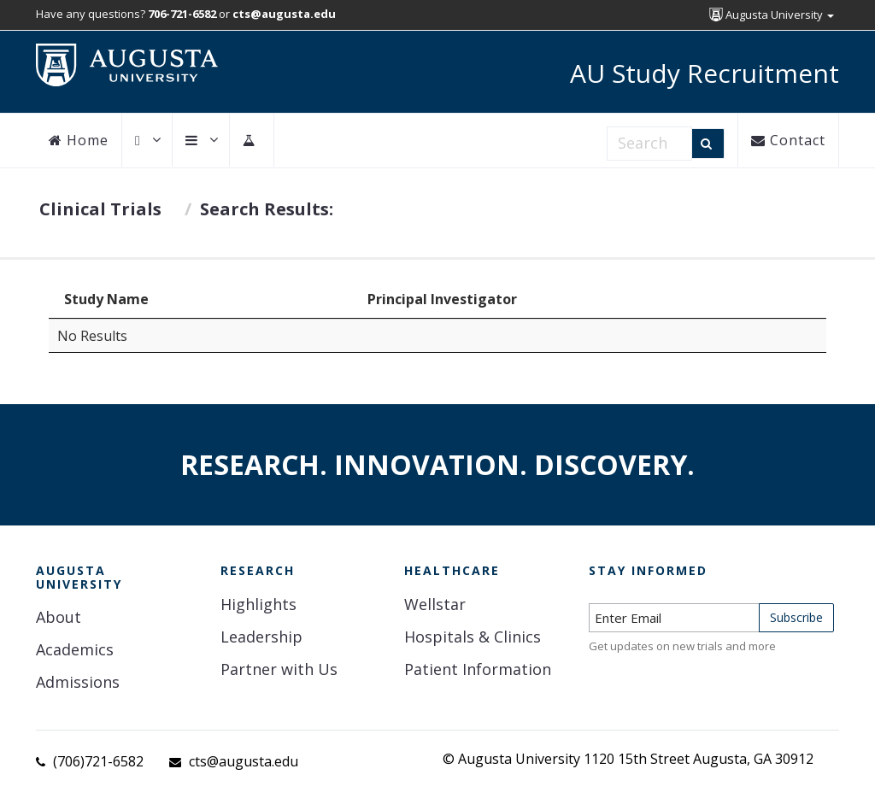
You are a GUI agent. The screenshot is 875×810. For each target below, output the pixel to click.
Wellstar (435, 604)
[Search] (708, 143)
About (58, 617)
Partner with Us (279, 669)
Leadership (261, 636)
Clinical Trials (100, 208)
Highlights (258, 604)
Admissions (78, 682)
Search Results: (266, 208)
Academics (75, 649)
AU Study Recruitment (704, 73)
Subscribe (796, 617)
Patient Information (477, 669)
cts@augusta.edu (243, 761)
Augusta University (771, 14)
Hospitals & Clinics (472, 636)
